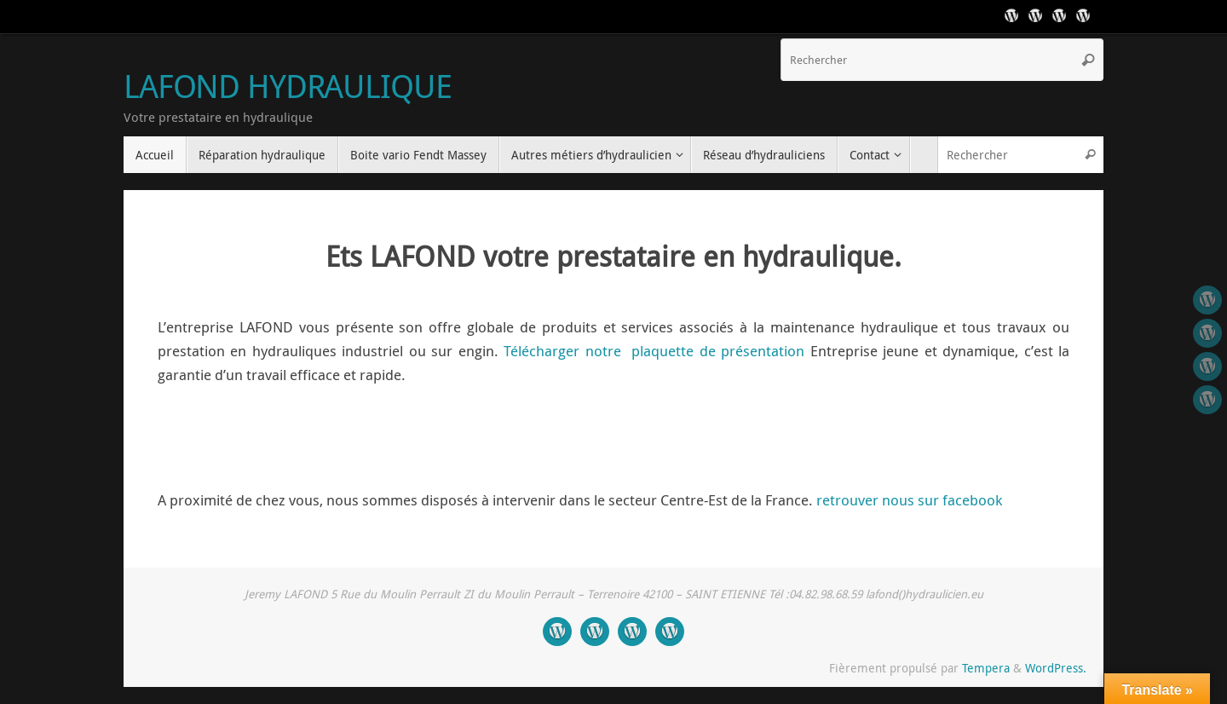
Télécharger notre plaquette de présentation (654, 351)
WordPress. (1055, 668)
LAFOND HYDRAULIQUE (287, 86)
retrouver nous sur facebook (909, 500)
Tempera (986, 668)
